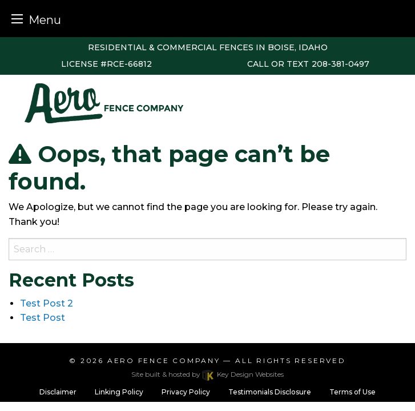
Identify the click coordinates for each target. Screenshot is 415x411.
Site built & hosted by (207, 374)
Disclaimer (57, 392)
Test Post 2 (46, 303)
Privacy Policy (186, 392)
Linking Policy (119, 392)
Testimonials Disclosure (269, 392)
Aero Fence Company (163, 360)
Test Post (42, 317)
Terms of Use (352, 392)
